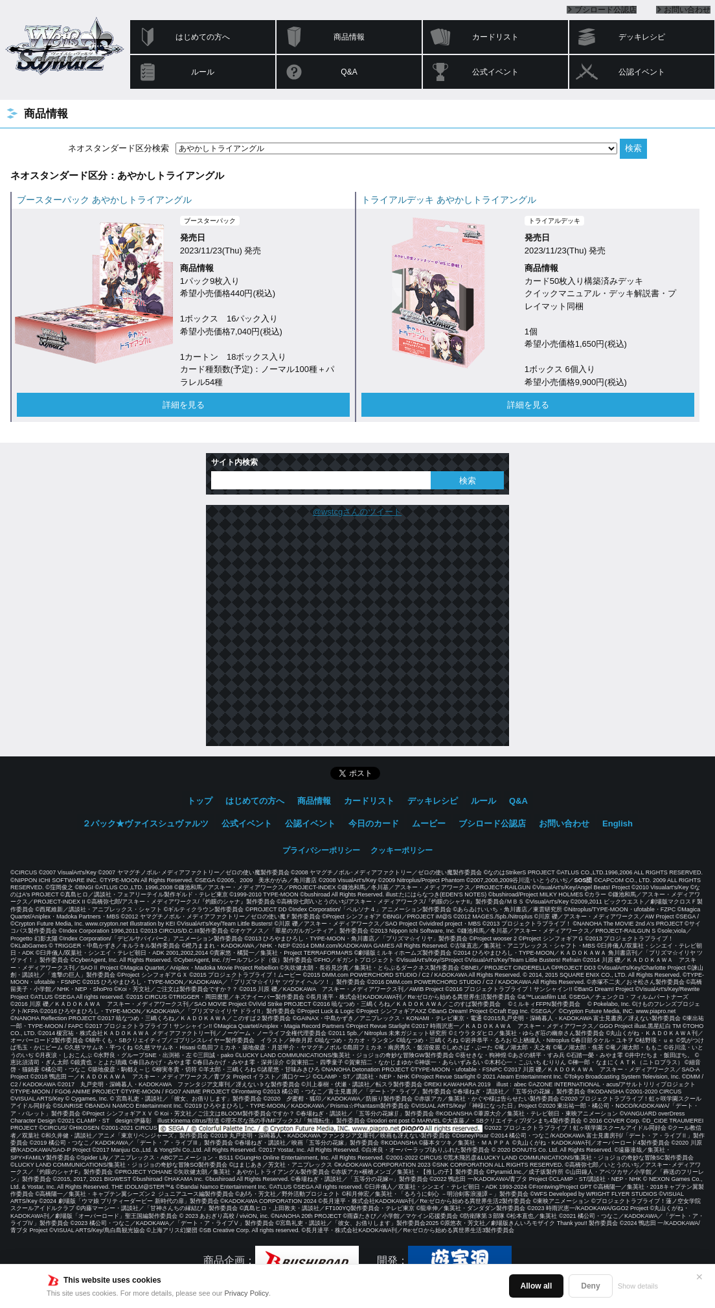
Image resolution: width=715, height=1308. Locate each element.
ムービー (429, 823)
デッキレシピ (642, 36)
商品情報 (349, 36)
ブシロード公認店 (605, 10)
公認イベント (642, 71)
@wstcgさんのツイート (357, 512)
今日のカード (373, 823)
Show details (638, 1286)
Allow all (536, 1285)
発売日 (192, 237)
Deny (590, 1285)
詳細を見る (184, 405)
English (617, 823)
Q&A (349, 71)
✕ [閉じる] (699, 1277)
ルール (202, 71)
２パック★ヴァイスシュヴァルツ (145, 823)
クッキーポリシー (401, 850)
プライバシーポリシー (321, 850)
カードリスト (495, 36)
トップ (199, 801)
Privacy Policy (247, 1293)
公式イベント (495, 71)
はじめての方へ (203, 36)
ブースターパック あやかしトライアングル (104, 199)
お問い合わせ (687, 10)
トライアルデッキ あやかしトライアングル (448, 199)
